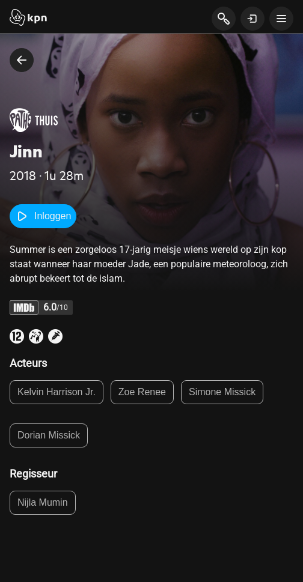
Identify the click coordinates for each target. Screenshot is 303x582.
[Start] (28, 19)
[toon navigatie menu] (281, 19)
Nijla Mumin (42, 502)
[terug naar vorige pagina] (22, 60)
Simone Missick (222, 392)
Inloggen (43, 216)
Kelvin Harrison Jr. (56, 392)
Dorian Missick (48, 435)
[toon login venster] (252, 19)
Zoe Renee (142, 392)
